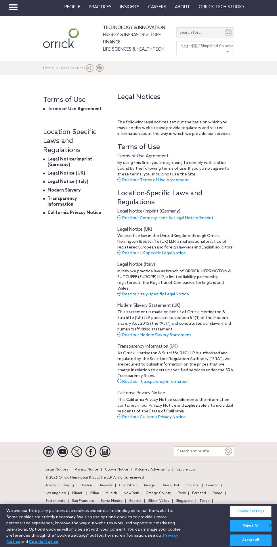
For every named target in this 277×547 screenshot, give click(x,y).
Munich (111, 493)
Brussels (105, 485)
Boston (86, 485)
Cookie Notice (116, 470)
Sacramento (55, 501)
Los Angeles (55, 493)
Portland (199, 493)
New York (131, 493)
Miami (77, 493)
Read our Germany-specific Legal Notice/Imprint (165, 218)
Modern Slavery (64, 190)
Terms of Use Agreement (143, 156)
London (212, 485)
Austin (50, 485)
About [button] (182, 7)
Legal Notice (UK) (134, 229)
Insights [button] (130, 7)
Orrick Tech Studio (221, 7)
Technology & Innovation (134, 27)
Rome (217, 493)
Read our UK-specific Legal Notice (151, 253)
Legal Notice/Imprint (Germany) (148, 211)
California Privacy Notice (141, 393)
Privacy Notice (86, 470)
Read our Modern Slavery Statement (154, 335)
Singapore (184, 501)
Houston (193, 485)
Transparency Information (62, 201)
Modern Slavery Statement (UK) (148, 305)
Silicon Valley (158, 501)
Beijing (68, 485)
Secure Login (187, 470)
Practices (100, 7)
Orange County (158, 493)
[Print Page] (100, 69)
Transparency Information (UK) (147, 346)
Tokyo (204, 501)
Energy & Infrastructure (132, 35)
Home (48, 68)
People (72, 7)
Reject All (251, 529)
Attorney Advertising (152, 470)
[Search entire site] (199, 451)
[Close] (270, 528)
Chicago (148, 485)
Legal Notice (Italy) (136, 264)
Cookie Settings (250, 514)
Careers (157, 7)
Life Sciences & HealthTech (133, 49)
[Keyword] (228, 451)
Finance (112, 42)
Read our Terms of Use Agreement (153, 180)
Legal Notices (56, 470)
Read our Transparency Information (153, 381)
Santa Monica (112, 501)
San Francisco (83, 501)
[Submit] (228, 32)
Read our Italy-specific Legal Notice (153, 294)
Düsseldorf (170, 485)
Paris (182, 493)
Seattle (135, 501)
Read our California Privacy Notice (151, 417)
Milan (94, 493)
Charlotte (127, 485)
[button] (90, 69)
